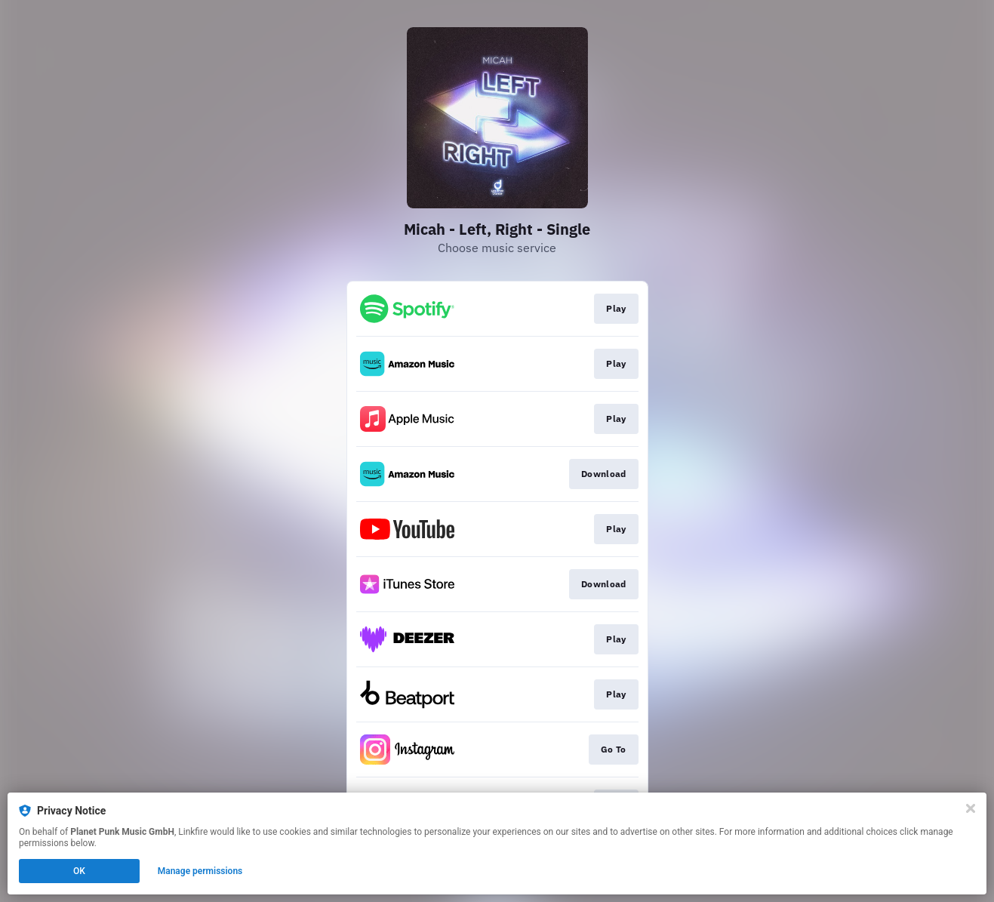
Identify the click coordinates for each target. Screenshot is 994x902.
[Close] (971, 808)
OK (79, 871)
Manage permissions (200, 871)
